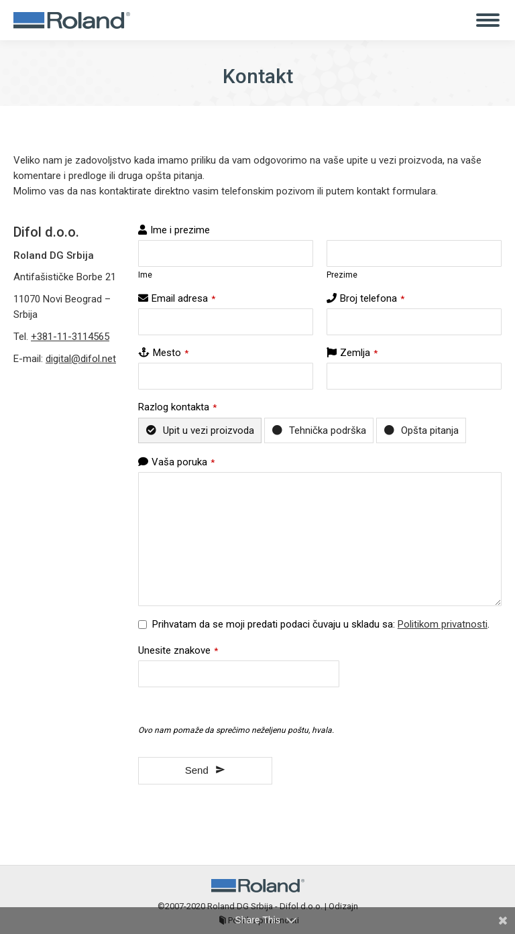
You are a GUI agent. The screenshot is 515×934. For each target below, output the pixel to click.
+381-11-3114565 (70, 337)
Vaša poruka (183, 462)
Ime (145, 275)
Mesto (170, 353)
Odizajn (343, 906)
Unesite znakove (178, 650)
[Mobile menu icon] (488, 20)
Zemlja (359, 353)
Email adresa (183, 298)
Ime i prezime (180, 230)
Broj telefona (372, 298)
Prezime (342, 275)
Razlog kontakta (177, 407)
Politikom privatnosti (443, 624)
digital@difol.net (81, 359)
